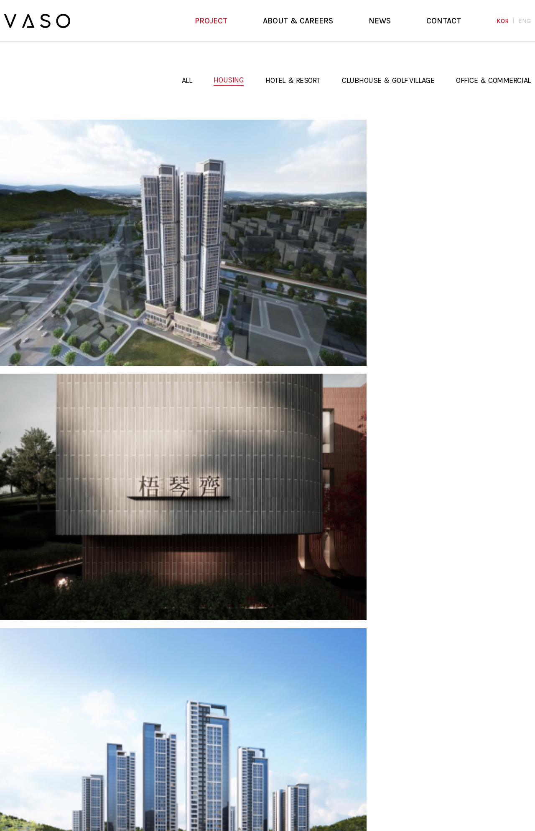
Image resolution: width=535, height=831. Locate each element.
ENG (524, 21)
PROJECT (211, 21)
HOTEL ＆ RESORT (292, 80)
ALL (187, 80)
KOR (503, 21)
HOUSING (229, 80)
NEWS (380, 21)
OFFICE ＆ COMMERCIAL (493, 80)
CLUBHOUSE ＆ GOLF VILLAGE (388, 80)
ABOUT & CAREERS (298, 21)
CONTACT (443, 21)
